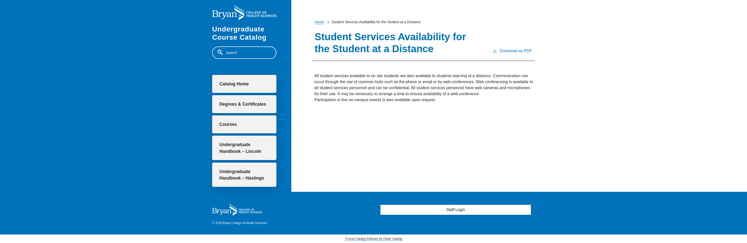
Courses (228, 124)
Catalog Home (234, 83)
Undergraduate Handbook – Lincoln (240, 148)
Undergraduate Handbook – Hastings (241, 175)
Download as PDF (512, 50)
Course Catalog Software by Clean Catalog (373, 239)
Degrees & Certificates (242, 104)
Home (319, 22)
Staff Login (455, 210)
